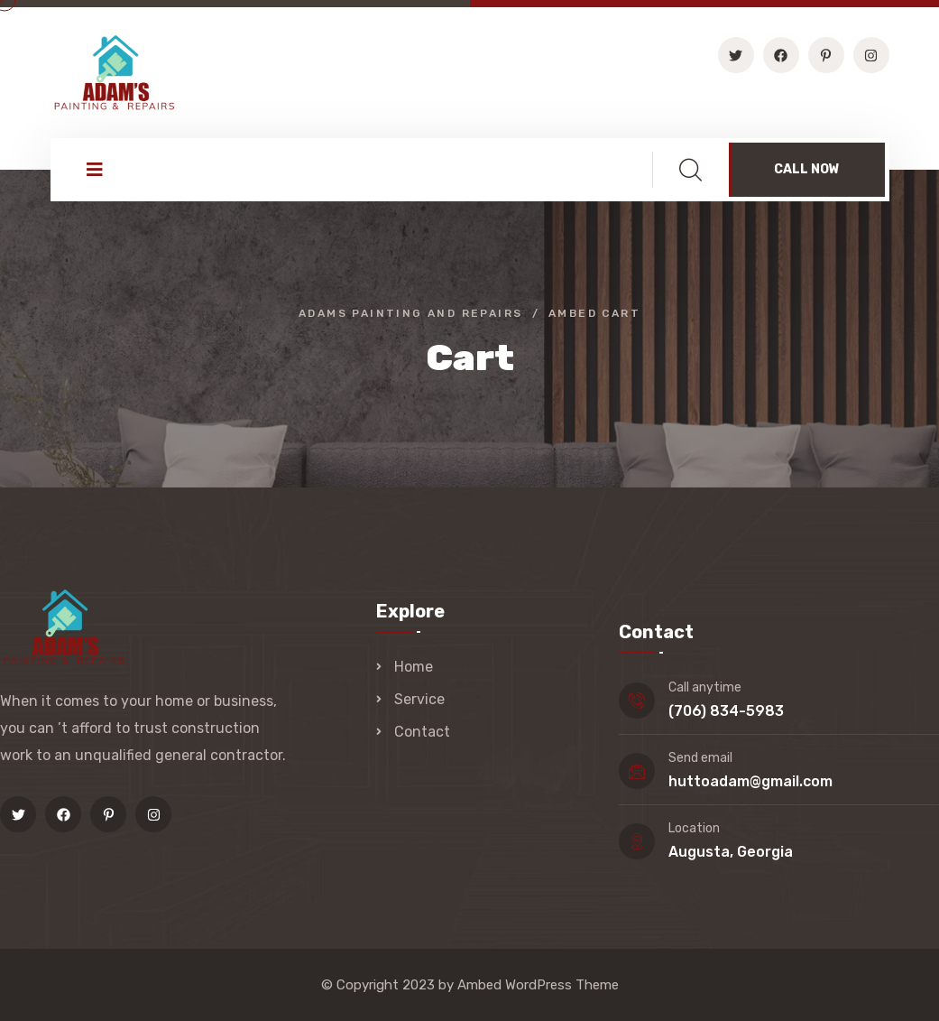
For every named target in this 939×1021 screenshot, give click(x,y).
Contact (422, 731)
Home (413, 666)
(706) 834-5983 (726, 710)
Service (419, 699)
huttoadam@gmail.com (750, 781)
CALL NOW (807, 169)
